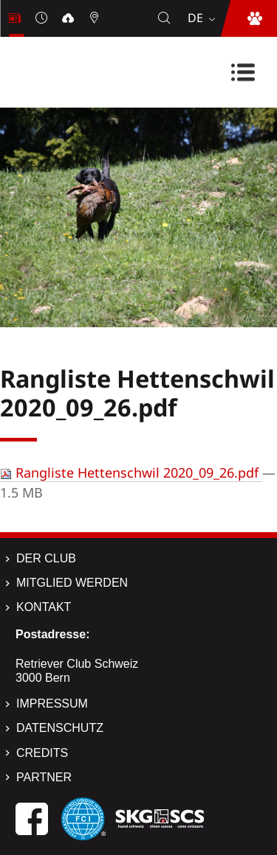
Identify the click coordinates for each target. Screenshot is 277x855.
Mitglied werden (72, 582)
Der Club (46, 558)
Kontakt (43, 607)
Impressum (52, 703)
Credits (42, 753)
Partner (44, 777)
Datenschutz (59, 728)
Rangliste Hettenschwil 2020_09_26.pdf (131, 472)
